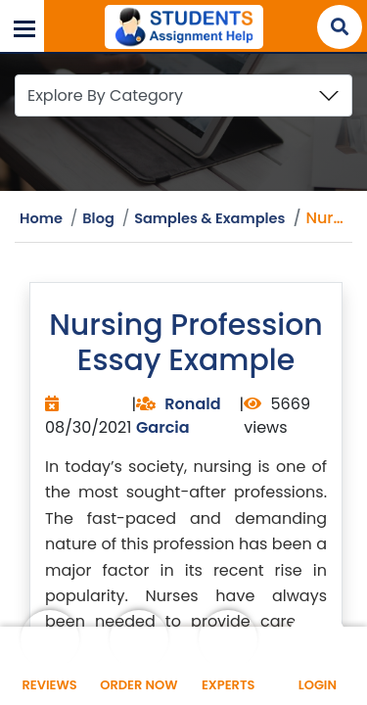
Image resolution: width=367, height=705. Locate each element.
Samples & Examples (211, 218)
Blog (99, 218)
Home (41, 218)
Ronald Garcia (178, 416)
